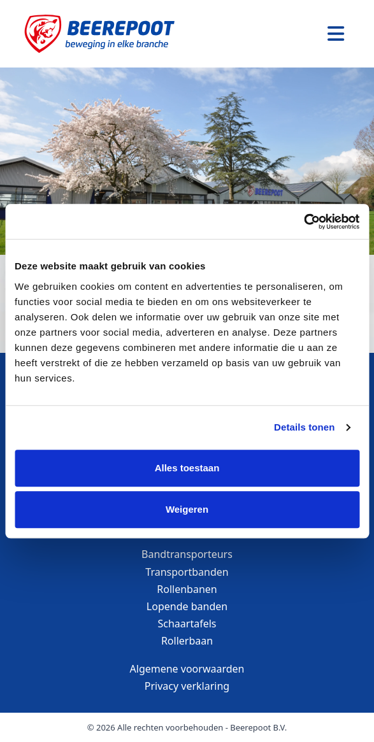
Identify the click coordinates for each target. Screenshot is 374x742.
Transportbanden (186, 572)
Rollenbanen (187, 589)
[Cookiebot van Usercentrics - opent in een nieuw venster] (303, 221)
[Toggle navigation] (336, 34)
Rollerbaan (187, 641)
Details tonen (304, 427)
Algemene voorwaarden (187, 669)
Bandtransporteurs (187, 554)
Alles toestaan (187, 467)
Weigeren (187, 509)
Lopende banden (187, 606)
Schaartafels (187, 624)
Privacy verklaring (187, 686)
